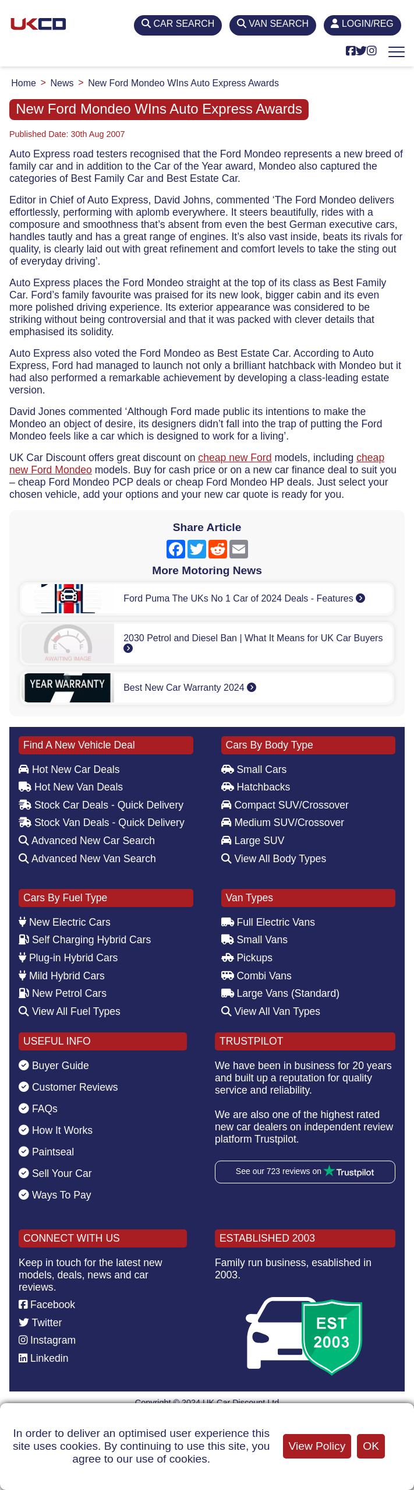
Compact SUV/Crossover (285, 805)
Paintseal (46, 1152)
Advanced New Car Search (87, 840)
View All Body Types (274, 859)
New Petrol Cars (63, 993)
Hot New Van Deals (71, 787)
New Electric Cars (65, 922)
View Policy (317, 1446)
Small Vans (254, 940)
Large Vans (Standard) (280, 993)
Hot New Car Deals (69, 769)
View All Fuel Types (70, 1011)
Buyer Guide (54, 1065)
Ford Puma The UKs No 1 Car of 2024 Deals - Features (244, 598)
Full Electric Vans (268, 922)
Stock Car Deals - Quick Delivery (101, 805)
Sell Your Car (55, 1173)
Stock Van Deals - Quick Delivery (102, 822)
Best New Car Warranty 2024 (189, 688)
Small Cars (254, 769)
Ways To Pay (55, 1195)
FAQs (38, 1109)
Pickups (247, 958)
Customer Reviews (68, 1087)
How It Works (56, 1130)
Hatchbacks (256, 787)
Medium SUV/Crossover (283, 822)
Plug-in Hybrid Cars (68, 958)
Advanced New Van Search (87, 859)
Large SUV (253, 840)
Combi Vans (256, 976)
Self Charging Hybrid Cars (85, 940)
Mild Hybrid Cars (62, 976)
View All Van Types (271, 1011)
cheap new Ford (234, 457)
